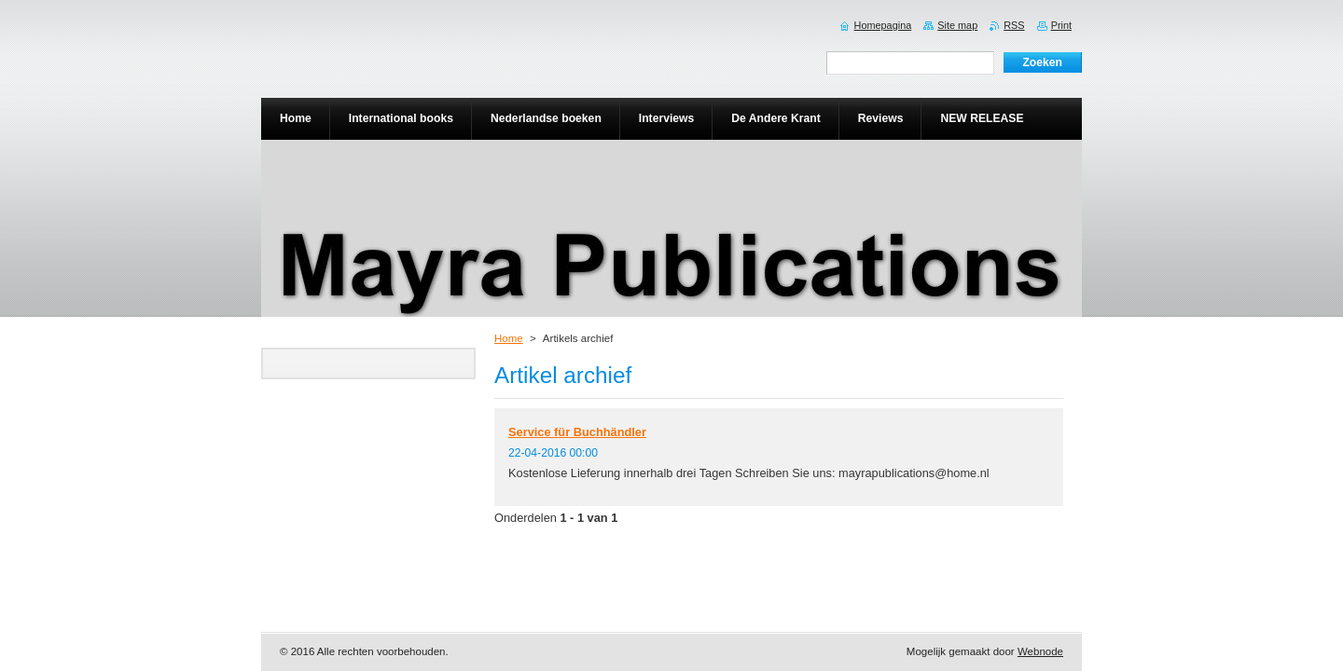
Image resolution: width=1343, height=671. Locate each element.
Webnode (1040, 651)
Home (508, 338)
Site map (957, 25)
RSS (1014, 25)
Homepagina (883, 25)
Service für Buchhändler (577, 432)
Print (1061, 25)
